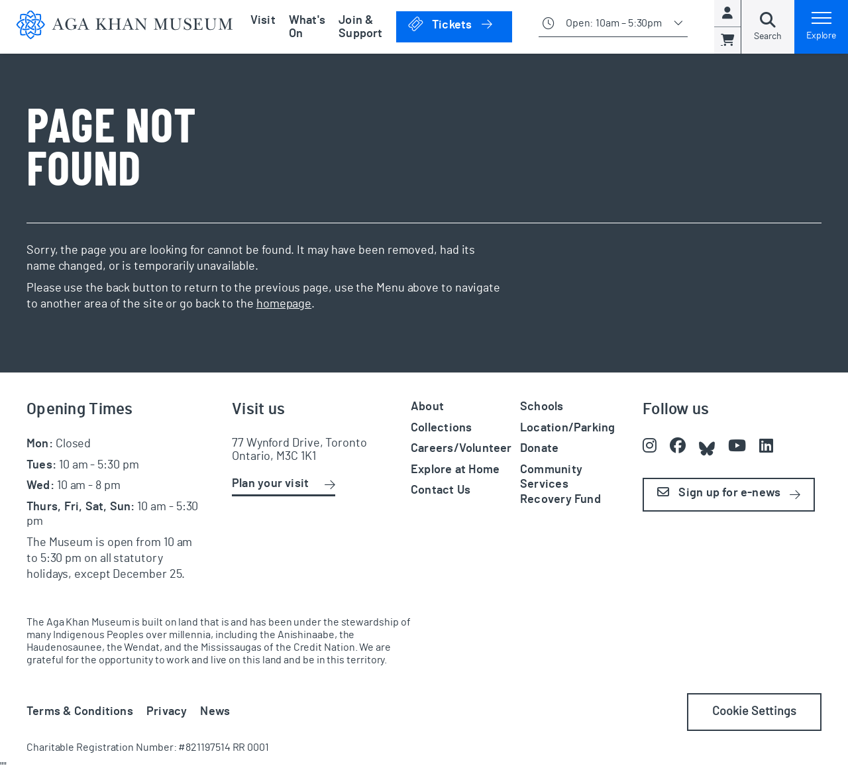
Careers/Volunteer (461, 449)
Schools (542, 407)
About (427, 407)
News (215, 712)
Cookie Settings (754, 712)
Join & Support (361, 27)
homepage (283, 304)
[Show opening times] (613, 27)
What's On (307, 27)
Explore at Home (455, 470)
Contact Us (440, 490)
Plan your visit (270, 484)
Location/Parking (567, 428)
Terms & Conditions (79, 712)
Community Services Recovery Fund (560, 485)
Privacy (166, 712)
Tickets (459, 24)
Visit (263, 21)
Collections (441, 428)
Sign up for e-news (718, 492)
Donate (539, 449)
